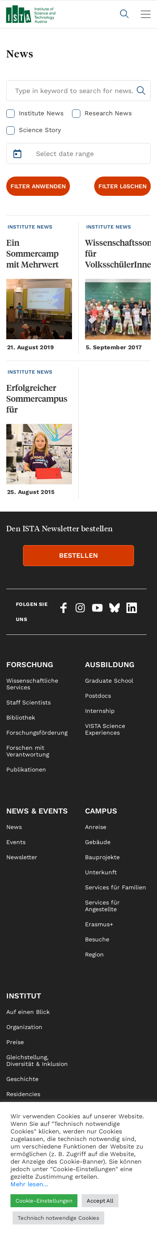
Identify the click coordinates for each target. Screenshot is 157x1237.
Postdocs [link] (98, 695)
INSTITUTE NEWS (30, 227)
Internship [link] (100, 710)
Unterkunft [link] (101, 872)
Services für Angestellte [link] (102, 905)
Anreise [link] (95, 827)
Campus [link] (101, 810)
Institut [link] (23, 995)
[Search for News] (78, 90)
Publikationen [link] (26, 769)
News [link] (14, 827)
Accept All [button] (100, 1201)
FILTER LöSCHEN (122, 186)
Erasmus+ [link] (99, 924)
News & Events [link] (37, 810)
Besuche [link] (97, 939)
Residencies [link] (23, 1094)
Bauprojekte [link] (102, 857)
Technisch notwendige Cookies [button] (58, 1218)
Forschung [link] (29, 664)
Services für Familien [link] (115, 887)
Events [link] (16, 842)
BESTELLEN (78, 555)
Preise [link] (15, 1042)
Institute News (41, 113)
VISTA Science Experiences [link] (105, 729)
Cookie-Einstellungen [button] (43, 1201)
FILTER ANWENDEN (38, 186)
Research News (108, 113)
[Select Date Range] (78, 153)
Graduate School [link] (109, 680)
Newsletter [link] (21, 857)
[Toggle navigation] (145, 14)
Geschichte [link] (22, 1079)
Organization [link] (24, 1027)
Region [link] (94, 954)
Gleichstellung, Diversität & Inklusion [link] (37, 1060)
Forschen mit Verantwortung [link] (27, 751)
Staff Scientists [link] (28, 702)
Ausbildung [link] (109, 664)
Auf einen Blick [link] (28, 1011)
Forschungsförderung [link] (36, 732)
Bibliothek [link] (20, 717)
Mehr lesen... (29, 1184)
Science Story (40, 130)
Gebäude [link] (98, 842)
